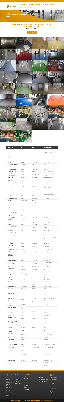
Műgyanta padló (43, 381)
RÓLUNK (46, 4)
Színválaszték (27, 389)
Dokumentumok (27, 391)
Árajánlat (17, 381)
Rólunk (16, 377)
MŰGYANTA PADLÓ (23, 4)
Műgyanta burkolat (43, 379)
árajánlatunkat (33, 28)
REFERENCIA (52, 4)
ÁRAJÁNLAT (22, 7)
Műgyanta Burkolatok (35, 400)
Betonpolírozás (27, 387)
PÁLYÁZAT (27, 7)
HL (52, 400)
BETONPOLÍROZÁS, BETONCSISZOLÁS (35, 4)
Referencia (17, 379)
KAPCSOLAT (32, 7)
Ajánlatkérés (32, 32)
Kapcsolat (17, 383)
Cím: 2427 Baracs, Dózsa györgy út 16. (53, 379)
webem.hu (49, 400)
